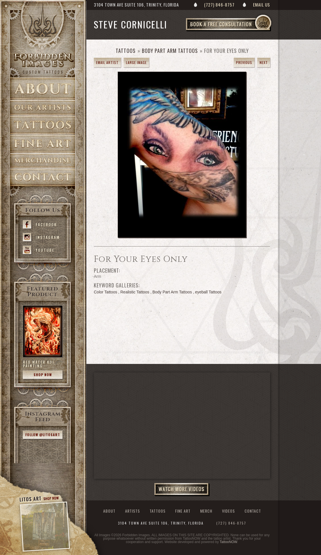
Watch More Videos (182, 489)
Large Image (136, 62)
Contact (42, 177)
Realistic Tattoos (134, 292)
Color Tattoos (105, 292)
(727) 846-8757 (219, 4)
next (264, 62)
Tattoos (42, 124)
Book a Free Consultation (240, 31)
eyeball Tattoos (208, 292)
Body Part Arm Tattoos (170, 50)
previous (244, 62)
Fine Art (42, 143)
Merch (206, 511)
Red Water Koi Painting (38, 363)
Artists (42, 107)
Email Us (261, 4)
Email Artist (107, 62)
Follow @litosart (42, 434)
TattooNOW (228, 542)
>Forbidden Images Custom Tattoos (42, 63)
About (42, 88)
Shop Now (43, 374)
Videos (228, 511)
